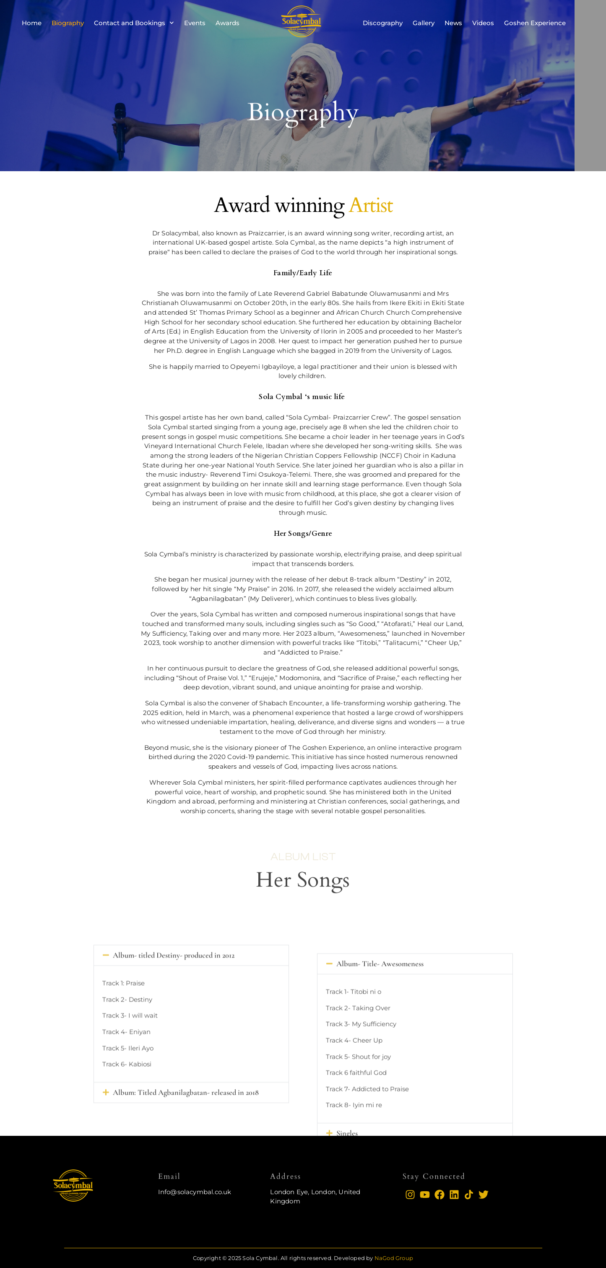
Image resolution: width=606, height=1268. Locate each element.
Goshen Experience (535, 23)
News (453, 23)
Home (32, 23)
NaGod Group (394, 1258)
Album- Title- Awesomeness (380, 1053)
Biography (68, 23)
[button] (191, 1030)
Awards (227, 23)
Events (194, 23)
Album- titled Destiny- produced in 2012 (173, 1029)
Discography (383, 23)
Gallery (423, 23)
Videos (483, 23)
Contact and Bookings (134, 22)
